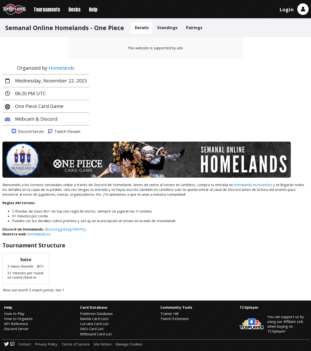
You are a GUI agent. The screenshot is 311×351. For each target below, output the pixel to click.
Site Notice (102, 344)
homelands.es (39, 234)
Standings (167, 27)
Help (93, 9)
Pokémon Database (96, 313)
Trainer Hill (169, 313)
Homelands (62, 68)
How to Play (14, 313)
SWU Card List (92, 328)
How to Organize (18, 318)
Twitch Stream (64, 131)
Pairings (194, 27)
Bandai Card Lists (94, 318)
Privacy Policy (46, 344)
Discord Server (28, 131)
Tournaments (47, 9)
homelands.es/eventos (253, 184)
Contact (24, 344)
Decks (74, 9)
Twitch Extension (174, 318)
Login (287, 9)
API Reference (16, 323)
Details (142, 27)
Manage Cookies (129, 344)
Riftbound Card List (96, 334)
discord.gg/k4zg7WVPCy (65, 229)
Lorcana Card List (94, 323)
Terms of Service (75, 344)
